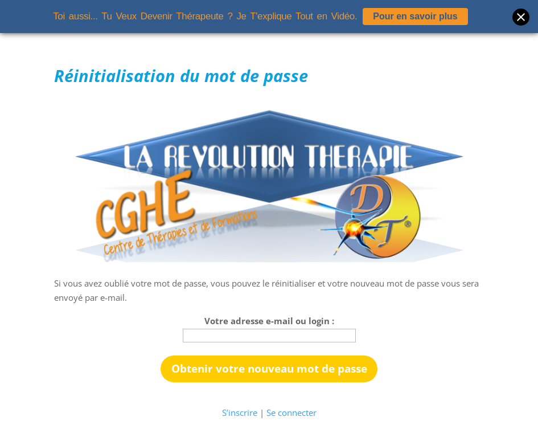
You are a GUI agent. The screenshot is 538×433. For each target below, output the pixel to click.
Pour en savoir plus (415, 16)
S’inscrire (239, 412)
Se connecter (291, 412)
